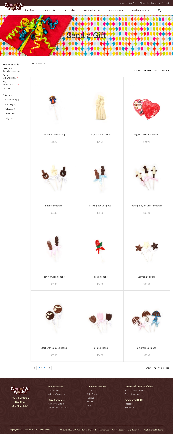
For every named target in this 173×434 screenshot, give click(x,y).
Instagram (129, 407)
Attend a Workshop (56, 394)
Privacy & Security (118, 430)
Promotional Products (58, 407)
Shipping (90, 398)
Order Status (92, 394)
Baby (9, 118)
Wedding (10, 104)
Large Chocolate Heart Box (146, 134)
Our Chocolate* (20, 406)
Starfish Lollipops (146, 276)
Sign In (154, 3)
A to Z (165, 70)
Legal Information (134, 430)
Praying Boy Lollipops (100, 205)
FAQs (88, 405)
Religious (10, 108)
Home (33, 64)
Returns (89, 401)
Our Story (133, 3)
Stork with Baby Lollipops (54, 347)
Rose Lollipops (100, 276)
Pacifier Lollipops (53, 205)
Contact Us (91, 390)
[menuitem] (29, 10)
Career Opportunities (134, 394)
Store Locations (20, 398)
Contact (123, 3)
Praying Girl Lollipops (54, 276)
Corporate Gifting (56, 403)
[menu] (86, 10)
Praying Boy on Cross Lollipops (146, 205)
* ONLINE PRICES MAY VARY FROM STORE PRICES (78, 430)
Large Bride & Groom (100, 134)
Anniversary (12, 99)
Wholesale (144, 3)
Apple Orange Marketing (153, 430)
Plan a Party (53, 390)
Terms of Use (104, 430)
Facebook (129, 403)
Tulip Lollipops (100, 347)
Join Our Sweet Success (135, 390)
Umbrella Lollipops (146, 347)
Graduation (11, 113)
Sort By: (137, 70)
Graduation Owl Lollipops (54, 134)
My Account (164, 3)
